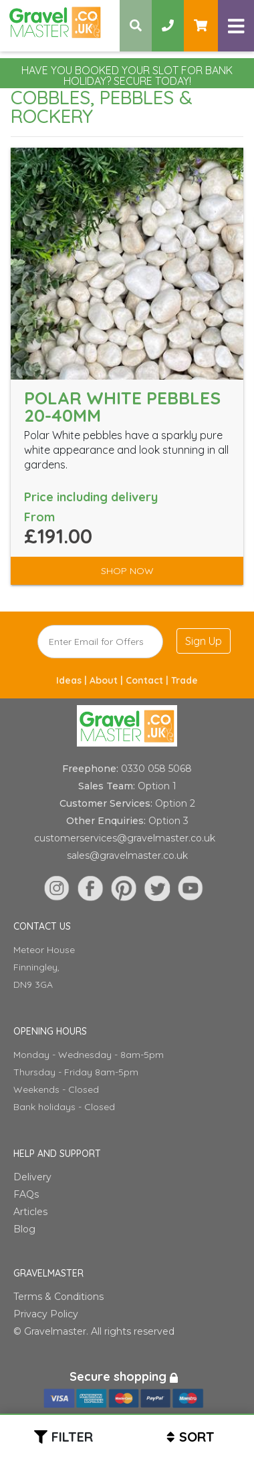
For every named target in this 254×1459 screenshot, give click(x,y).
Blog (24, 1229)
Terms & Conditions (58, 1297)
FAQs (26, 1194)
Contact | (148, 680)
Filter (72, 1436)
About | (108, 680)
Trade (184, 680)
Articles (30, 1212)
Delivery (32, 1177)
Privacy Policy (45, 1314)
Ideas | (73, 680)
